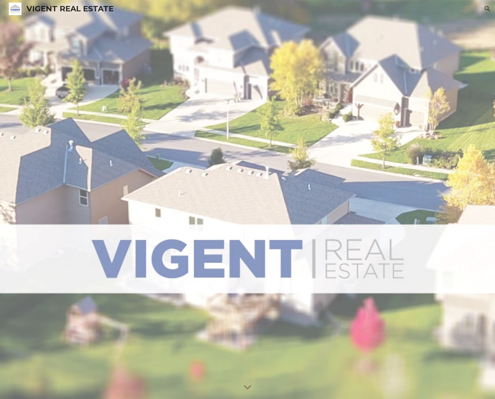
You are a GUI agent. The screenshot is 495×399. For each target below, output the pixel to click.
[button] (487, 8)
